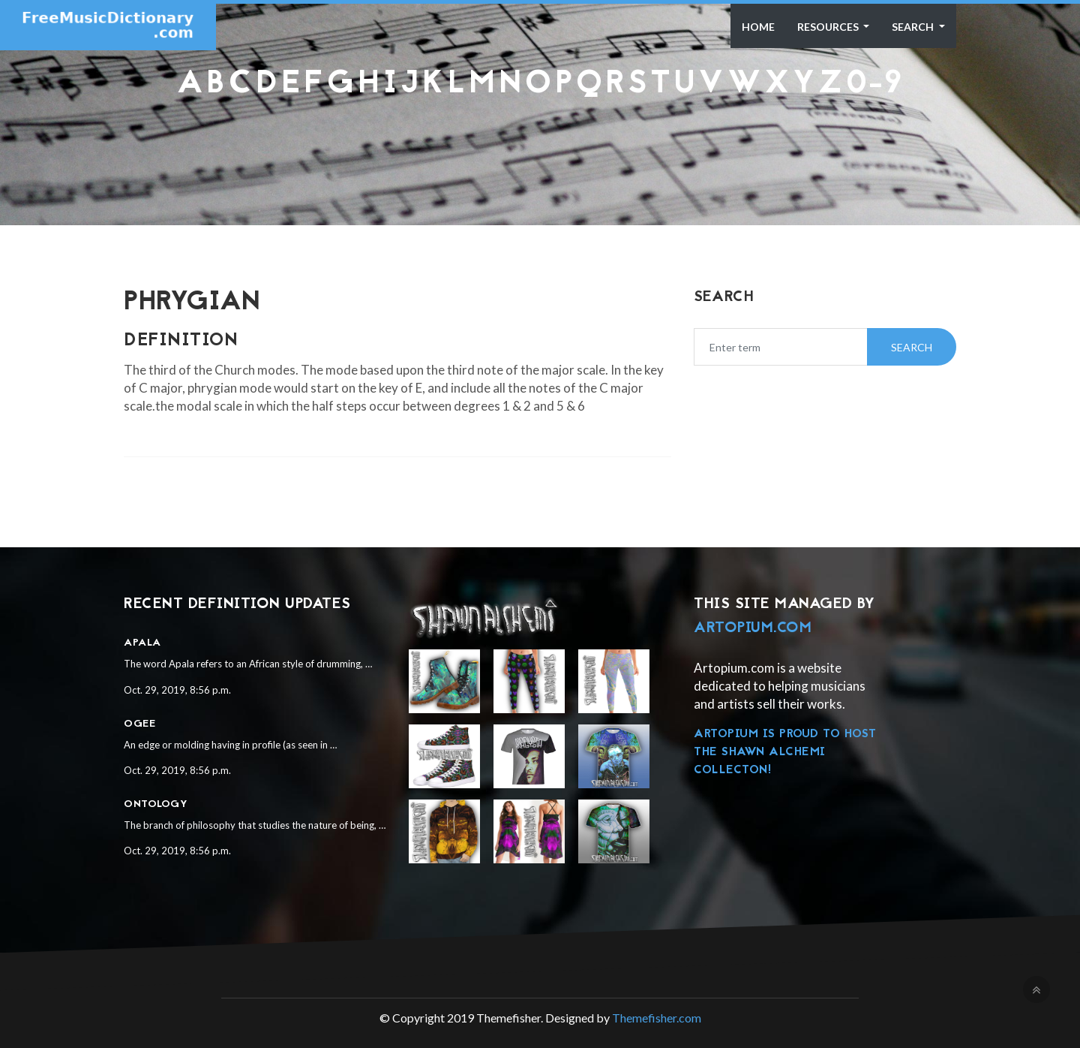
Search (914, 26)
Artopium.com (753, 628)
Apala (142, 643)
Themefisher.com (656, 1017)
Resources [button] (829, 26)
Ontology (156, 804)
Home (758, 26)
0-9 (874, 85)
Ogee (139, 724)
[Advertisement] (540, 139)
